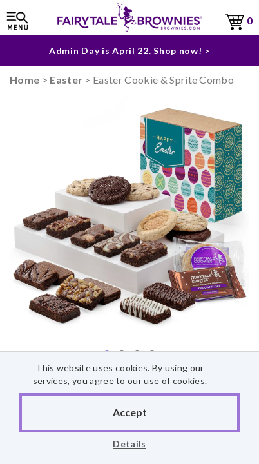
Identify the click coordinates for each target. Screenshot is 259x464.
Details (129, 443)
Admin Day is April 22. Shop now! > (129, 50)
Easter (66, 79)
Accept (130, 412)
